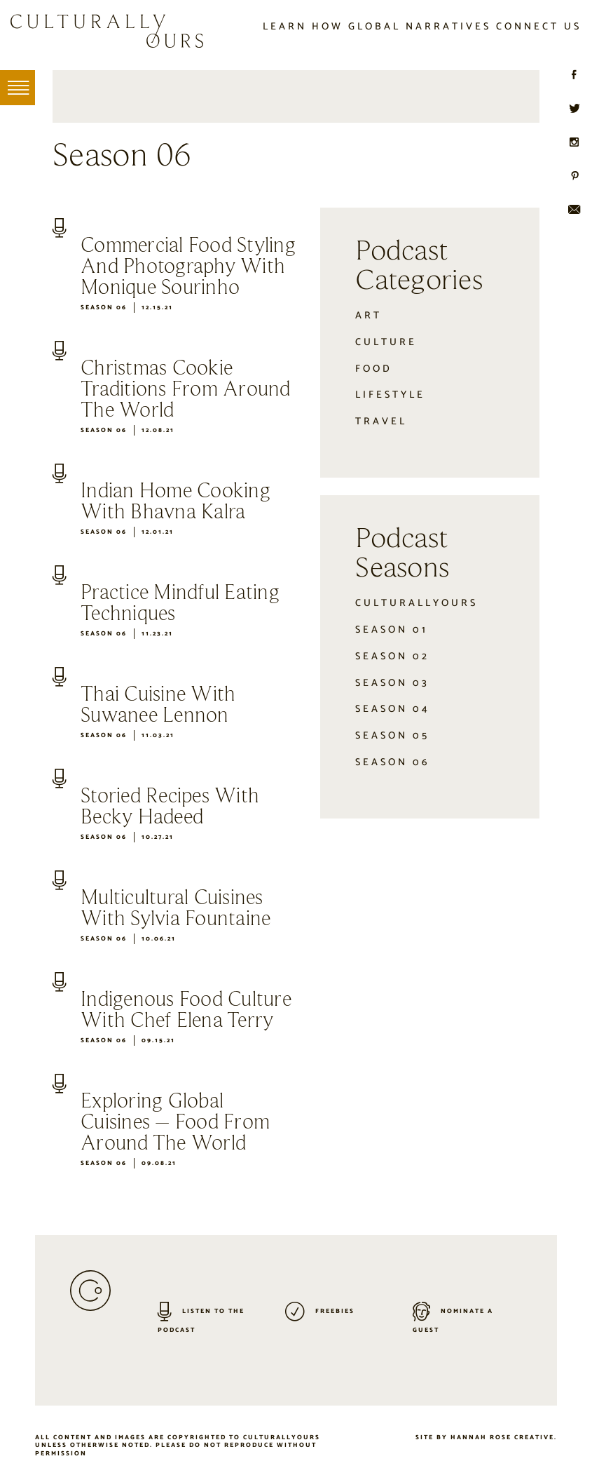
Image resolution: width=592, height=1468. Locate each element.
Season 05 (392, 735)
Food (373, 369)
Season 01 (391, 629)
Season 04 (392, 709)
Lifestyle (390, 394)
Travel (381, 421)
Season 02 (392, 656)
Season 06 (104, 307)
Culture (386, 342)
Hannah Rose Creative (502, 1437)
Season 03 (392, 683)
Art (368, 315)
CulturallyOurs (416, 603)
